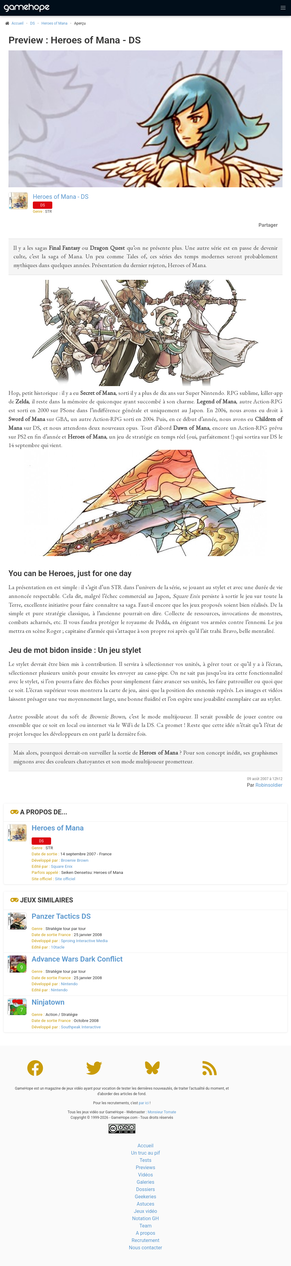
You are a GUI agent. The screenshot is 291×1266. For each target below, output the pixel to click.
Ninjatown (48, 1002)
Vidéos (145, 1175)
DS (32, 23)
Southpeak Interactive (81, 1026)
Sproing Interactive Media (84, 940)
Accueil (145, 1146)
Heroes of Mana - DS (60, 196)
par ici (144, 1103)
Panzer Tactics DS (61, 916)
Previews (145, 1167)
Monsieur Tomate (162, 1112)
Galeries (145, 1182)
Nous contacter (145, 1248)
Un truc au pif (145, 1153)
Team (146, 1226)
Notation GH (145, 1218)
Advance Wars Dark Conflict (77, 959)
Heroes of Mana (54, 23)
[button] (283, 8)
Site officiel (65, 878)
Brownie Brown (74, 860)
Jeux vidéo (145, 1211)
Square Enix (61, 866)
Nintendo (69, 983)
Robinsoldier (268, 785)
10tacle (57, 947)
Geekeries (145, 1197)
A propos (145, 1233)
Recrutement (145, 1240)
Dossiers (145, 1189)
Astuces (145, 1204)
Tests (145, 1160)
